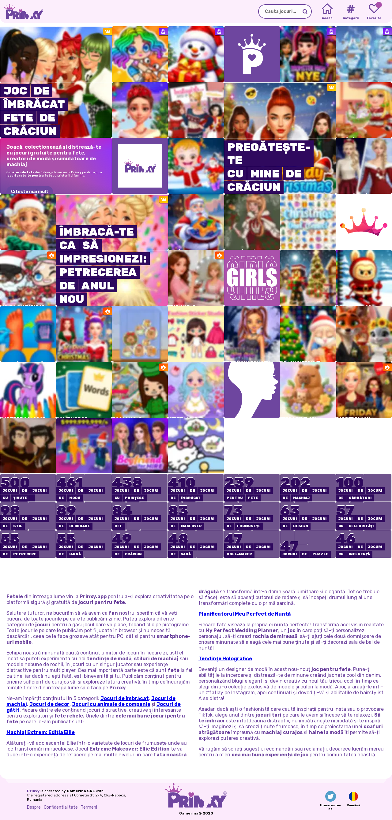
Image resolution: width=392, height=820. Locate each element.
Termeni (89, 807)
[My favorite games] (374, 11)
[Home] (327, 11)
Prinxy (33, 791)
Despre (34, 807)
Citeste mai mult (29, 192)
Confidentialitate (61, 807)
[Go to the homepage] (21, 11)
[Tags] (350, 11)
